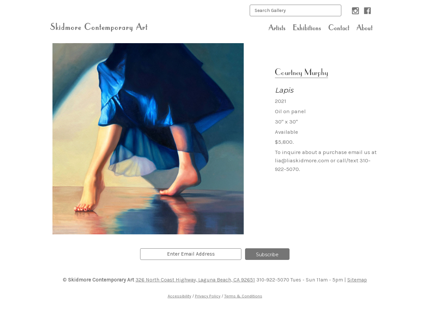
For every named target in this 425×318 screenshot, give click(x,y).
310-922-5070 (272, 280)
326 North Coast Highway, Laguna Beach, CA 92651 (195, 280)
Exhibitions (307, 27)
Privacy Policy (207, 295)
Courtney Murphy (301, 72)
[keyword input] (295, 10)
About (365, 27)
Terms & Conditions (243, 295)
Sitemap (357, 280)
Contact (338, 27)
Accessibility (179, 295)
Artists (277, 27)
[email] (190, 254)
